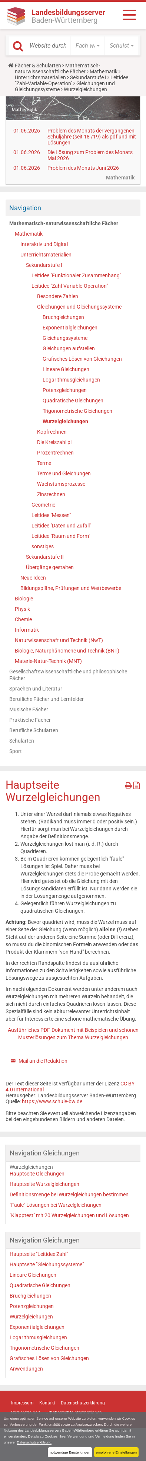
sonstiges (42, 546)
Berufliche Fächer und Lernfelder (46, 699)
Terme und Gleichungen (64, 473)
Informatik (27, 630)
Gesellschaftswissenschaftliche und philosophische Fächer (68, 675)
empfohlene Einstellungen (116, 1452)
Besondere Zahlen (57, 296)
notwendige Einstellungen (70, 1452)
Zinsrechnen (51, 494)
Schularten (21, 741)
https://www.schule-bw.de (52, 1101)
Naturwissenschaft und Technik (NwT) (59, 640)
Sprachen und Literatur (35, 689)
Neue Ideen (33, 578)
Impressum (22, 1403)
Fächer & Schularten (38, 65)
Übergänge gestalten (50, 567)
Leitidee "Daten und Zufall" (61, 526)
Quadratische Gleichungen (73, 400)
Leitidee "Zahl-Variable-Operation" (71, 80)
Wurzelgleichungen (65, 421)
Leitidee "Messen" (51, 515)
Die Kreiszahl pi (54, 442)
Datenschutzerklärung (34, 1442)
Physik (22, 609)
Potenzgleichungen (65, 390)
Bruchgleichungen (63, 317)
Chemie (23, 619)
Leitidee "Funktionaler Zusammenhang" (76, 275)
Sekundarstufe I (88, 77)
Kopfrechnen (52, 432)
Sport (15, 751)
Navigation (25, 208)
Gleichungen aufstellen (69, 348)
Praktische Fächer (30, 720)
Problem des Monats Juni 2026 (83, 168)
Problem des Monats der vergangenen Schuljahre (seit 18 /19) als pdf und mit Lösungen (91, 137)
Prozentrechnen (55, 453)
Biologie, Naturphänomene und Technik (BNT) (67, 651)
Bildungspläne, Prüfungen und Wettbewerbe (70, 588)
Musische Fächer (28, 709)
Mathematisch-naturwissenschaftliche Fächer (57, 68)
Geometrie (43, 505)
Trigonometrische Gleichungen (77, 411)
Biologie (24, 599)
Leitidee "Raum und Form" (60, 536)
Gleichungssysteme (65, 338)
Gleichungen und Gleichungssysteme (79, 307)
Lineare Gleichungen (66, 369)
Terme (44, 463)
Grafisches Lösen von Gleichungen (82, 359)
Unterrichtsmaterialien (40, 77)
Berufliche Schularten (33, 730)
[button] (87, 45)
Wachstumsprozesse (61, 484)
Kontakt (47, 1403)
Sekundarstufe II (45, 557)
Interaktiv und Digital (44, 244)
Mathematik (103, 71)
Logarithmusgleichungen (71, 380)
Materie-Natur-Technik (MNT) (48, 661)
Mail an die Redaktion (43, 1061)
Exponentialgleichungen (70, 328)
